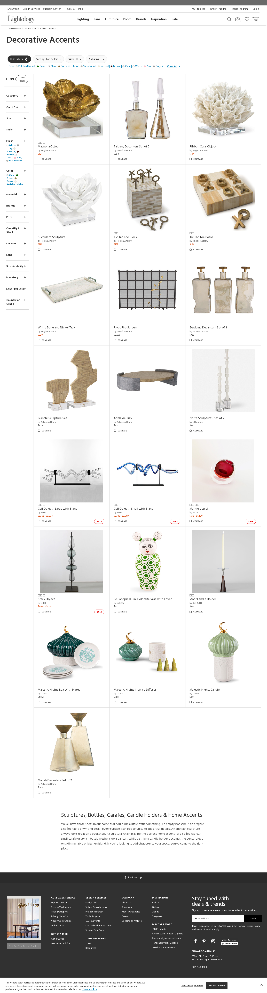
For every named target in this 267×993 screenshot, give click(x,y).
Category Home (14, 28)
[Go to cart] (256, 18)
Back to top (133, 878)
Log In (256, 9)
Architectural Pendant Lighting (167, 934)
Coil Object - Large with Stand (74, 508)
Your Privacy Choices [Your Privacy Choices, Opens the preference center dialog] (192, 985)
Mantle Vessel (204, 508)
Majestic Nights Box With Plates (75, 689)
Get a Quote (57, 939)
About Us (126, 903)
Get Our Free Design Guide (24, 944)
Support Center (52, 9)
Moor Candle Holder (208, 599)
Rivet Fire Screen (136, 327)
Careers (125, 916)
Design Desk (91, 903)
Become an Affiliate (132, 921)
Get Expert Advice (60, 943)
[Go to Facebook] (196, 941)
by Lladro (59, 694)
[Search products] (229, 18)
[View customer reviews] (229, 941)
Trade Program (240, 9)
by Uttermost (202, 422)
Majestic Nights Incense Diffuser (146, 689)
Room (127, 19)
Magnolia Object (65, 146)
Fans (97, 19)
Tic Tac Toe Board (206, 237)
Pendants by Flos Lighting (165, 943)
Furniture (112, 19)
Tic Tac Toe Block (136, 237)
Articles (156, 903)
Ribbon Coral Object (208, 146)
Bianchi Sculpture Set (68, 418)
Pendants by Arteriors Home (166, 938)
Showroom (13, 9)
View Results (36, 79)
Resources (90, 948)
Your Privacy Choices (61, 921)
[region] (133, 985)
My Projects (198, 9)
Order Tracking (218, 9)
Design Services (31, 9)
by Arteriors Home (134, 151)
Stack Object (62, 599)
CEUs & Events (92, 921)
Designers (157, 916)
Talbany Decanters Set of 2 (142, 146)
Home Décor (36, 28)
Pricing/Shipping (59, 912)
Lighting (83, 19)
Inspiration (159, 19)
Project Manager (94, 912)
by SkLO (58, 513)
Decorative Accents (50, 28)
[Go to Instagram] (213, 941)
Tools (88, 943)
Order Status (57, 926)
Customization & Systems (98, 926)
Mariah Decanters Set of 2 (71, 780)
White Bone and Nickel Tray (72, 327)
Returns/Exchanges (60, 907)
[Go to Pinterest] (204, 941)
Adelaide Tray (134, 418)
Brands (141, 19)
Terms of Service (204, 930)
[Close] (261, 984)
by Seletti (130, 603)
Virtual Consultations (96, 907)
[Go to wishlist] (247, 18)
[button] (39, 66)
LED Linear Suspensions (163, 948)
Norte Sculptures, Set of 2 (212, 418)
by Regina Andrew (63, 151)
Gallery (155, 907)
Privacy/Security (59, 916)
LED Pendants (159, 929)
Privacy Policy (253, 926)
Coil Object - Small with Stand (144, 508)
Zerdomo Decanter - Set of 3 (213, 327)
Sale (175, 19)
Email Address (202, 918)
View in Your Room (95, 930)
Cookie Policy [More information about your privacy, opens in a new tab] (89, 989)
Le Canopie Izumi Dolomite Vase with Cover (154, 599)
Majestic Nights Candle (210, 689)
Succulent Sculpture (68, 237)
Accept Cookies (217, 985)
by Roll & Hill (201, 603)
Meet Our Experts (131, 912)
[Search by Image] (238, 19)
